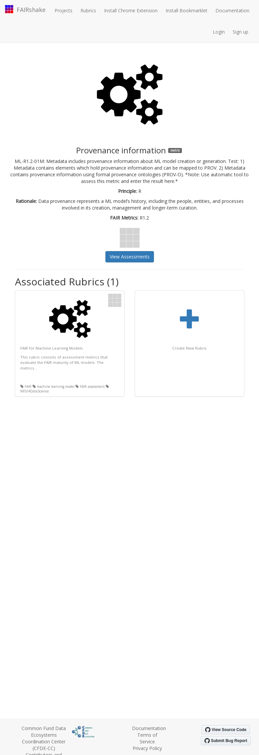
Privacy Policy (147, 748)
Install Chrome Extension (131, 10)
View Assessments (130, 256)
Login (219, 32)
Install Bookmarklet (186, 10)
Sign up (240, 32)
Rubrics (88, 10)
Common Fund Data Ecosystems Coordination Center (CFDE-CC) (44, 738)
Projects (63, 10)
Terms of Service (147, 738)
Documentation (232, 10)
